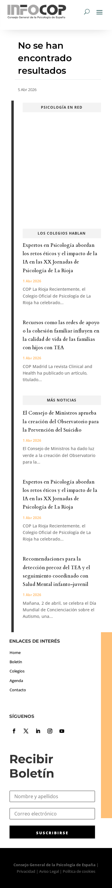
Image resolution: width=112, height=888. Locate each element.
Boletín (16, 661)
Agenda (16, 680)
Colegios (17, 671)
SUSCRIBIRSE (52, 832)
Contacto (18, 689)
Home (15, 652)
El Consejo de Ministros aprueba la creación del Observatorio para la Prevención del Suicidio (61, 421)
